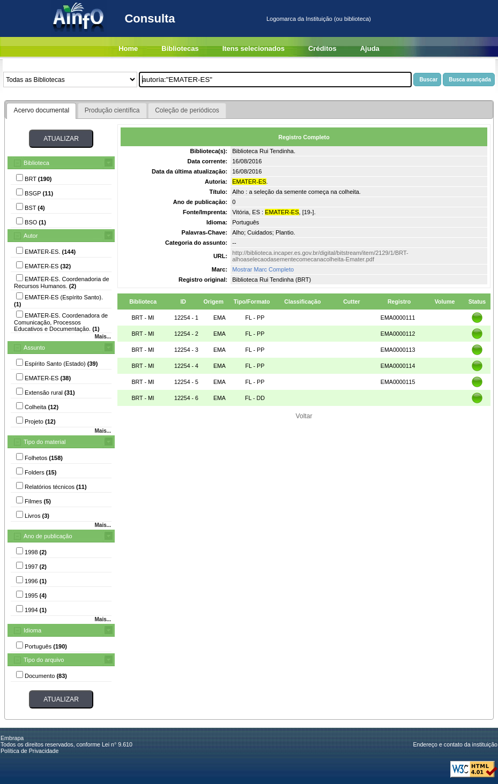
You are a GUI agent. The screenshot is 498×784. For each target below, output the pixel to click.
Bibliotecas (179, 48)
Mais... (102, 337)
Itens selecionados (253, 48)
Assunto (34, 347)
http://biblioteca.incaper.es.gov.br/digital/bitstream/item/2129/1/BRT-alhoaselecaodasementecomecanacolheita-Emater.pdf (320, 256)
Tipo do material (44, 442)
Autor (31, 235)
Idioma (32, 630)
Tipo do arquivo (44, 660)
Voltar (304, 416)
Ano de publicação (48, 536)
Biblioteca (36, 163)
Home (128, 48)
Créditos (322, 48)
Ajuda (370, 48)
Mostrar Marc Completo (263, 269)
